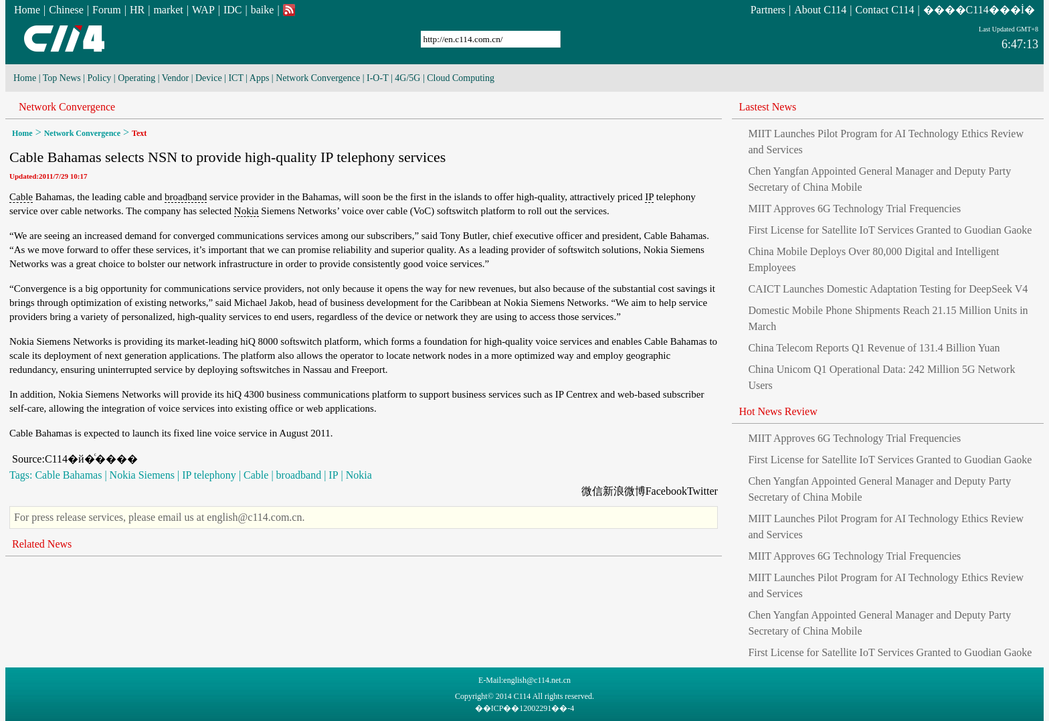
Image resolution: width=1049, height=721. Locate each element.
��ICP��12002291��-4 (525, 708)
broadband (186, 196)
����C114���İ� (979, 9)
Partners (768, 9)
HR (137, 9)
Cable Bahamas (68, 475)
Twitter (702, 491)
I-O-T (377, 78)
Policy (100, 78)
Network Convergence (318, 78)
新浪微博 (624, 491)
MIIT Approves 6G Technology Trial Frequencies (854, 208)
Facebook (666, 491)
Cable (21, 196)
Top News (62, 78)
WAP (203, 9)
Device (208, 78)
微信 (592, 491)
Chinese (66, 9)
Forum (106, 9)
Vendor (175, 78)
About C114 (820, 9)
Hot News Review (778, 411)
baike (262, 9)
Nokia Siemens (142, 475)
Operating (136, 78)
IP (649, 196)
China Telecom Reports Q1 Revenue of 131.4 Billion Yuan (873, 347)
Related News (42, 544)
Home (27, 9)
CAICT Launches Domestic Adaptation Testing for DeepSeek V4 (888, 289)
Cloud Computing (460, 78)
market (168, 9)
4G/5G (407, 78)
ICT (235, 78)
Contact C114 (885, 9)
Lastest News (767, 106)
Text (139, 133)
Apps (260, 78)
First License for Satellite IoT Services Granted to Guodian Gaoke (890, 230)
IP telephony (209, 475)
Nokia (246, 211)
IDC (232, 9)
